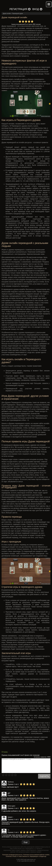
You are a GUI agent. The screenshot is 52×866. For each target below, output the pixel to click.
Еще (26, 842)
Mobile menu (48, 4)
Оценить (44, 776)
